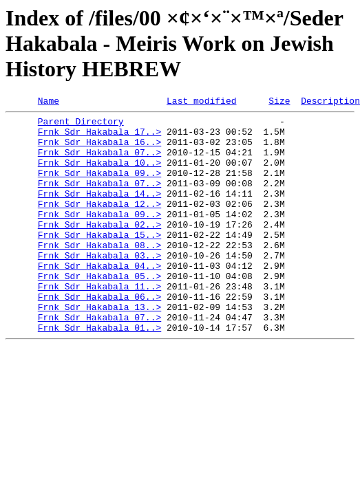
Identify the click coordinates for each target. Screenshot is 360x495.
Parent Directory (81, 125)
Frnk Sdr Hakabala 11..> (99, 323)
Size (279, 102)
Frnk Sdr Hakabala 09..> (99, 187)
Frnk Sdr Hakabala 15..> (99, 261)
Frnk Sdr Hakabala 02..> (99, 249)
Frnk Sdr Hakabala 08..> (99, 273)
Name (48, 102)
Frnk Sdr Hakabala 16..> (99, 150)
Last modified (201, 102)
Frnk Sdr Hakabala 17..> (99, 137)
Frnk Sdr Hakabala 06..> (99, 335)
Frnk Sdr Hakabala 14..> (99, 212)
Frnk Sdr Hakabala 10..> (99, 174)
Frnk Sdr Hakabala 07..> (99, 162)
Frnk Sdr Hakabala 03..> (99, 286)
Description (330, 102)
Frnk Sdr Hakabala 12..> (99, 224)
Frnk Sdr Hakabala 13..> (99, 348)
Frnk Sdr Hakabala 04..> (99, 298)
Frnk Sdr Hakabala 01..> (99, 372)
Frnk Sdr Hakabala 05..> (99, 311)
